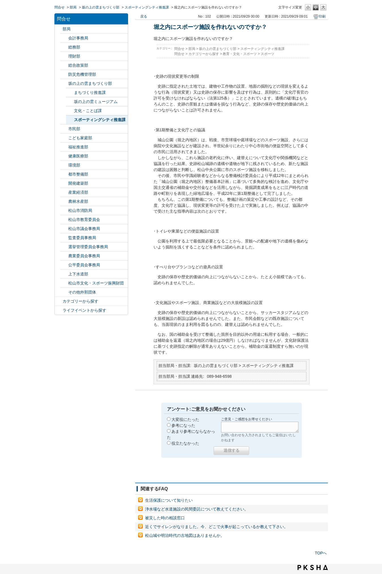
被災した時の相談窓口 (165, 518)
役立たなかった (185, 443)
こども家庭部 (80, 138)
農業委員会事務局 (84, 256)
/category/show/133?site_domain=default (64, 165)
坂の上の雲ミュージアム (96, 101)
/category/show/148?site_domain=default (64, 247)
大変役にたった (185, 419)
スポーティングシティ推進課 (147, 7)
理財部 (74, 56)
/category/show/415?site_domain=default (64, 138)
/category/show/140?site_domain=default (64, 211)
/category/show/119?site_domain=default (58, 29)
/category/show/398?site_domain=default (64, 83)
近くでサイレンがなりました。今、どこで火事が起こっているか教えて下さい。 (216, 526)
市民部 (74, 128)
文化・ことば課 (88, 110)
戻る (143, 16)
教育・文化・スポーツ (240, 54)
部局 (73, 7)
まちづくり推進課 (90, 92)
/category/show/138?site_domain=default (64, 192)
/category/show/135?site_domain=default (64, 174)
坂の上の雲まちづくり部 (100, 7)
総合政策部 (78, 65)
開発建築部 (78, 183)
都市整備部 (78, 174)
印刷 (322, 16)
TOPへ (321, 553)
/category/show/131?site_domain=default (64, 292)
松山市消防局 (80, 210)
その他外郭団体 (82, 292)
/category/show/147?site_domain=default (64, 256)
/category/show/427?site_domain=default (64, 201)
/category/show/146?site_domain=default (64, 238)
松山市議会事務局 (84, 228)
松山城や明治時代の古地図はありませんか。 (184, 535)
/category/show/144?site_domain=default (64, 274)
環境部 (74, 165)
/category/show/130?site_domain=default (64, 147)
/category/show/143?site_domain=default (64, 229)
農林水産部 (78, 201)
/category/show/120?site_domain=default (64, 38)
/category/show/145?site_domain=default (64, 265)
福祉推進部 (78, 147)
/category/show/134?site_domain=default (64, 283)
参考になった (183, 425)
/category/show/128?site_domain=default (64, 129)
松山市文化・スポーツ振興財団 (96, 283)
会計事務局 (78, 38)
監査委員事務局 (82, 237)
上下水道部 (78, 274)
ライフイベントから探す (84, 310)
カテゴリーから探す (80, 301)
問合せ (59, 7)
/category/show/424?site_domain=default (64, 74)
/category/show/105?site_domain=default (58, 310)
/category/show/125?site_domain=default (64, 47)
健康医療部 (78, 156)
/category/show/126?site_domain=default (64, 65)
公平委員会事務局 (84, 265)
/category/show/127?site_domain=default (64, 56)
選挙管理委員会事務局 (88, 246)
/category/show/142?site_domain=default (64, 220)
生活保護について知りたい (169, 500)
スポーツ (267, 54)
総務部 (74, 47)
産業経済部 (78, 192)
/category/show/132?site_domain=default (64, 156)
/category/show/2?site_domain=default (58, 301)
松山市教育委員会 (84, 219)
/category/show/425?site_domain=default (64, 183)
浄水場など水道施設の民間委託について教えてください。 (196, 509)
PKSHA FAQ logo (313, 567)
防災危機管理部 (82, 74)
